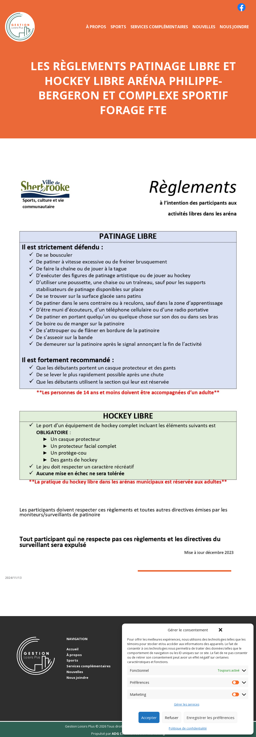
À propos (96, 26)
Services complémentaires (159, 26)
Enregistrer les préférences (210, 717)
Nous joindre (234, 26)
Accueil (72, 649)
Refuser (171, 717)
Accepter (149, 717)
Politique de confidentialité (188, 729)
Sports (118, 26)
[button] (220, 629)
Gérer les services (186, 705)
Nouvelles (203, 26)
